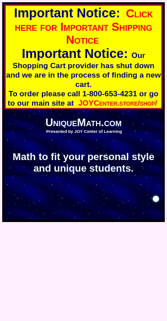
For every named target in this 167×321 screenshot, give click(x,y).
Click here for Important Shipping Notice (84, 26)
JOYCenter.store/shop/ (117, 103)
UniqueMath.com (83, 122)
